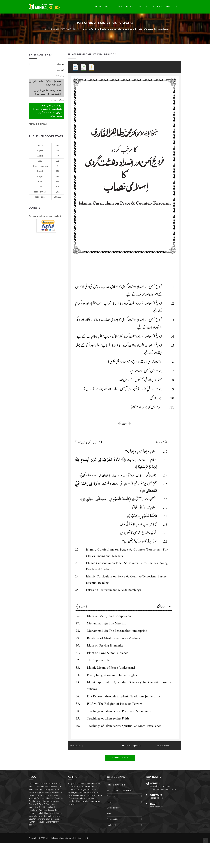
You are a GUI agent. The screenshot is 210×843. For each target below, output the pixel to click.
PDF (40, 181)
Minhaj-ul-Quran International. (59, 838)
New (168, 6)
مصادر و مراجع (57, 99)
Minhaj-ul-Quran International (119, 790)
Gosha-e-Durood (113, 808)
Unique (40, 145)
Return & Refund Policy (116, 785)
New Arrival (38, 124)
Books (129, 6)
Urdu (176, 6)
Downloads (143, 6)
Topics (118, 6)
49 (58, 156)
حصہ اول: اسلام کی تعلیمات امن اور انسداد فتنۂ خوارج (45, 83)
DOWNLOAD (163, 746)
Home (98, 6)
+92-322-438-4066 (156, 798)
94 (58, 150)
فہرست (60, 69)
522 (57, 161)
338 (57, 181)
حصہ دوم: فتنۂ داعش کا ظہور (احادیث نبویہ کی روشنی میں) (47, 92)
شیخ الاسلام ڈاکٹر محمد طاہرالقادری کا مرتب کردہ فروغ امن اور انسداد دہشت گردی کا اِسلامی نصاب (47, 110)
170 (57, 171)
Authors (157, 6)
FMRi (109, 814)
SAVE (137, 746)
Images (40, 176)
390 (57, 176)
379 (57, 186)
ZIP (40, 186)
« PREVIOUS (75, 746)
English (40, 150)
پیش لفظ (60, 75)
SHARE (126, 746)
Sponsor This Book (120, 758)
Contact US (111, 825)
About (108, 6)
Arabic (40, 156)
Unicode (40, 171)
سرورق (60, 64)
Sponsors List (112, 819)
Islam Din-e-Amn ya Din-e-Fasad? (64, 29)
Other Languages (40, 166)
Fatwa (109, 802)
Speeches (111, 796)
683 (57, 145)
